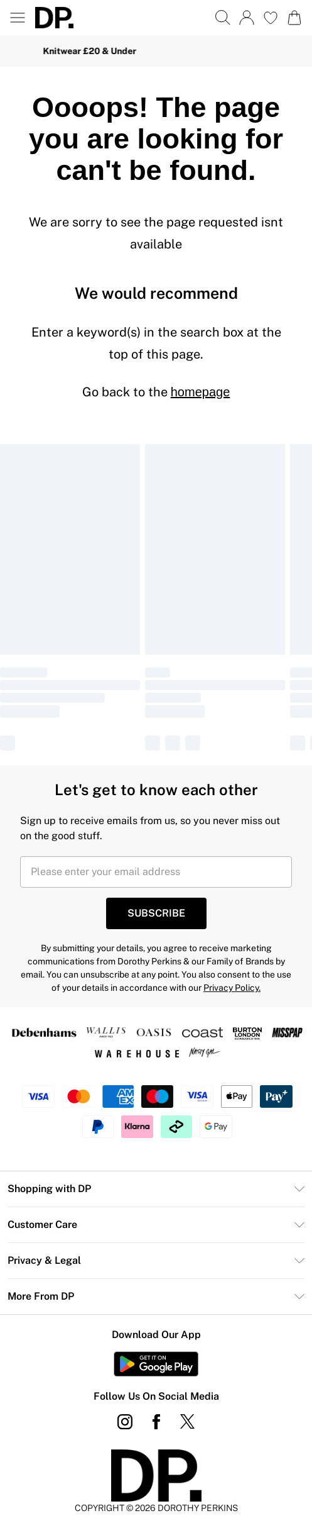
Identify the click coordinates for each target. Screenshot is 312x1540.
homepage (200, 392)
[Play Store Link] (156, 1363)
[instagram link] (124, 1421)
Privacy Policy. (232, 988)
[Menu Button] (17, 17)
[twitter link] (187, 1421)
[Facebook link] (156, 1421)
